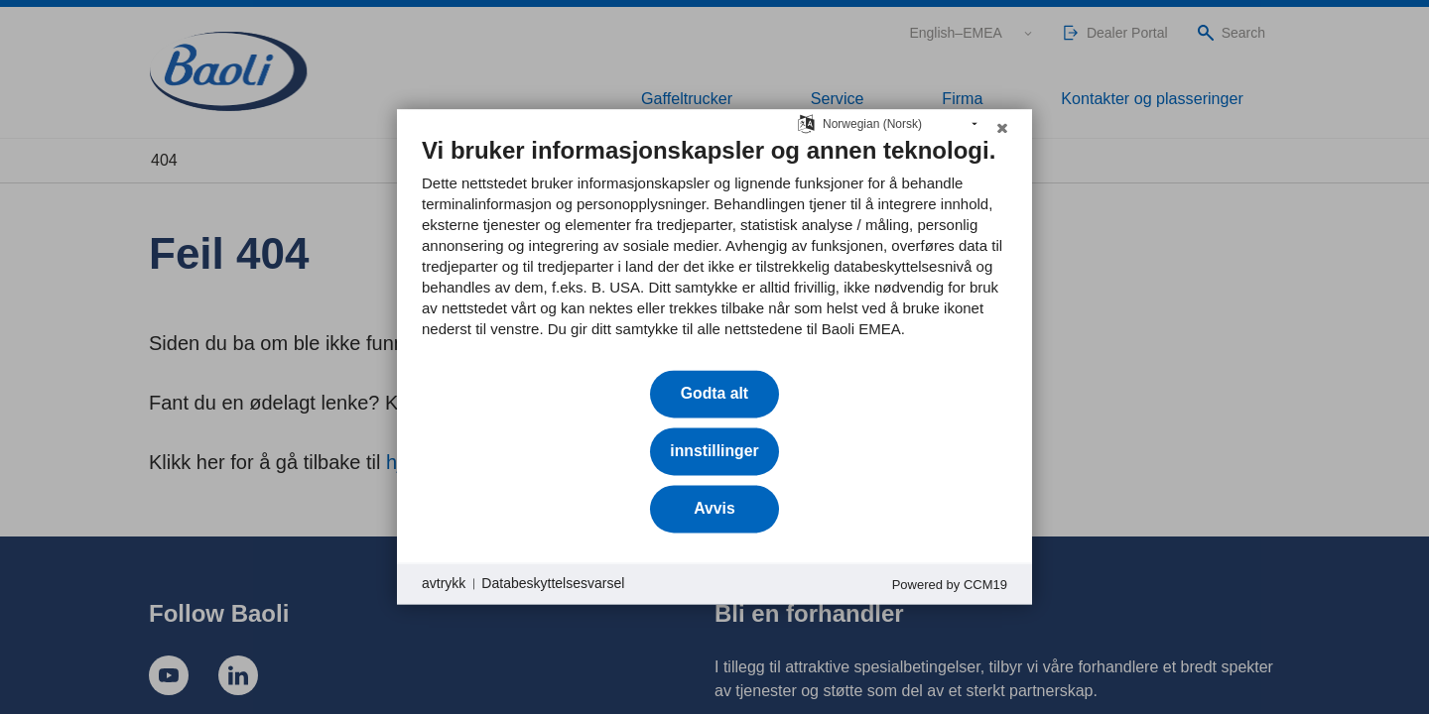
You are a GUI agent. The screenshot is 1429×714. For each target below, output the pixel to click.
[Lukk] (1002, 133)
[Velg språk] (806, 122)
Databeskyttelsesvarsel (552, 583)
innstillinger (714, 450)
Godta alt (714, 393)
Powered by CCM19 (949, 584)
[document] (714, 252)
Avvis (714, 508)
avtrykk (443, 583)
